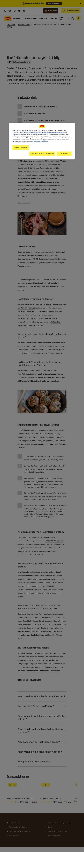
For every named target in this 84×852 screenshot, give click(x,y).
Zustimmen (64, 153)
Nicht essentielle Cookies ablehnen (42, 153)
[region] (42, 141)
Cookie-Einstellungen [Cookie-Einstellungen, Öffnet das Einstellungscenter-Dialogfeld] (21, 147)
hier (44, 140)
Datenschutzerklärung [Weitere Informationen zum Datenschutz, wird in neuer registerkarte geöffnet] (41, 141)
